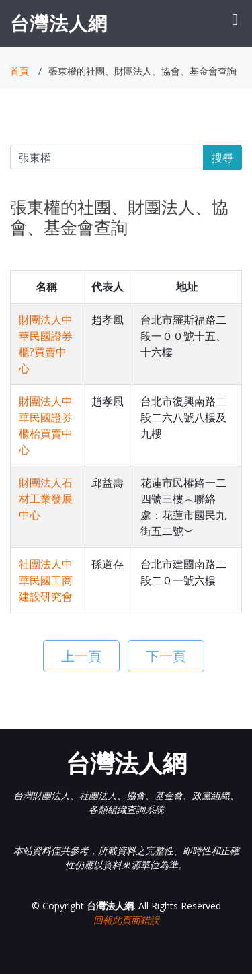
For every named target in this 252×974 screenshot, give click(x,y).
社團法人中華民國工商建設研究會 (46, 580)
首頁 (19, 71)
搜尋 (222, 157)
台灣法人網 (59, 23)
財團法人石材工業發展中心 (46, 498)
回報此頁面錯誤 (126, 919)
